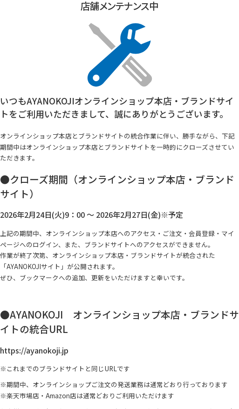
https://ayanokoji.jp (34, 350)
